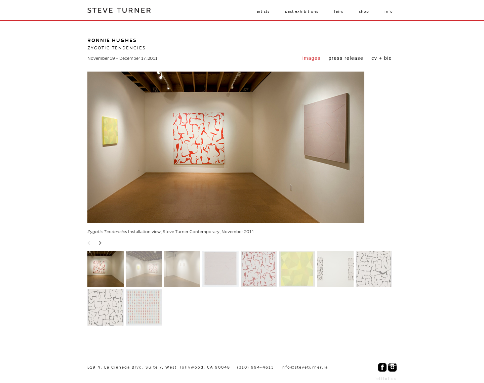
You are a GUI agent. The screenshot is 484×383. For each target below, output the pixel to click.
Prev (89, 243)
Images (311, 58)
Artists (263, 11)
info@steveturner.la (304, 367)
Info (389, 11)
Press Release (346, 58)
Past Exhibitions (301, 11)
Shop (364, 11)
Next (101, 243)
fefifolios (385, 379)
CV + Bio (381, 58)
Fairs (338, 11)
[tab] (311, 58)
